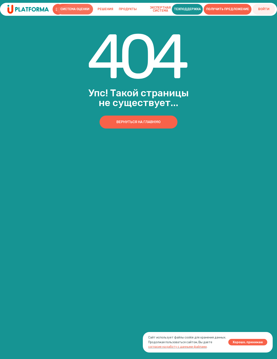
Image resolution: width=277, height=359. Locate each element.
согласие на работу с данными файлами (177, 347)
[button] (187, 9)
